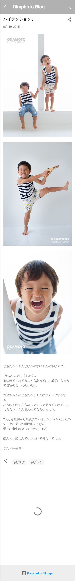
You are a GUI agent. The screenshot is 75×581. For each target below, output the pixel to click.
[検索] (69, 8)
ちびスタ (19, 462)
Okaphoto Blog (29, 7)
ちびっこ (36, 462)
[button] (69, 20)
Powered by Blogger (37, 573)
